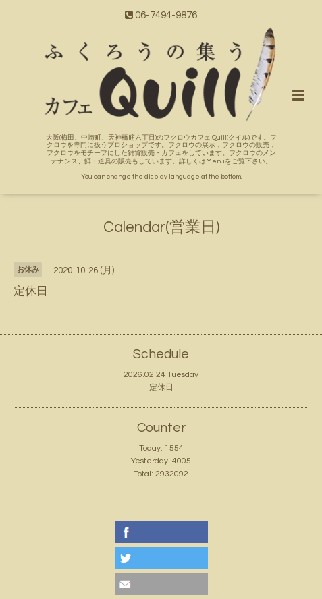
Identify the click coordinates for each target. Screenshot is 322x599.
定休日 (161, 387)
